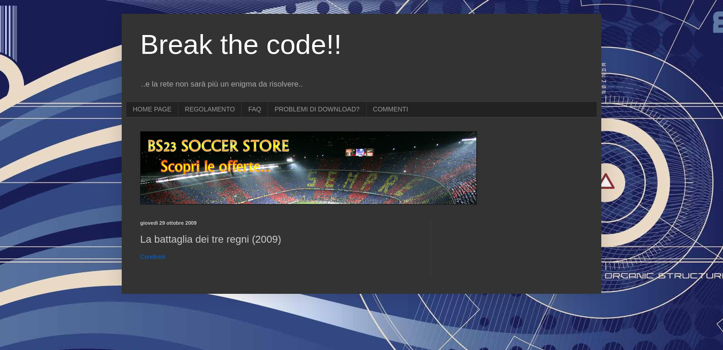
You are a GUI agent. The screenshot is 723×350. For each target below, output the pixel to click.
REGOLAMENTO (210, 109)
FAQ (254, 109)
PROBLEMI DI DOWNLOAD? (316, 109)
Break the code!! (241, 44)
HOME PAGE (152, 109)
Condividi (152, 256)
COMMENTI (390, 109)
